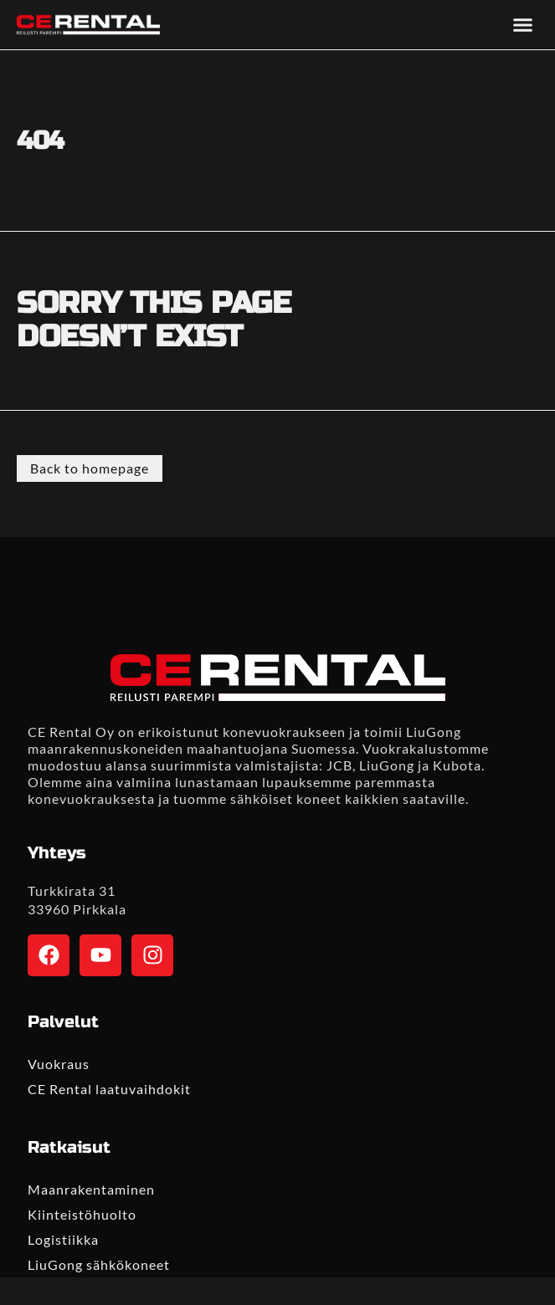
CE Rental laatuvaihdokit (109, 1089)
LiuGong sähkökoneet (99, 1264)
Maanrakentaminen (91, 1189)
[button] (523, 25)
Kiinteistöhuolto (82, 1214)
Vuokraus (59, 1064)
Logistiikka (63, 1239)
